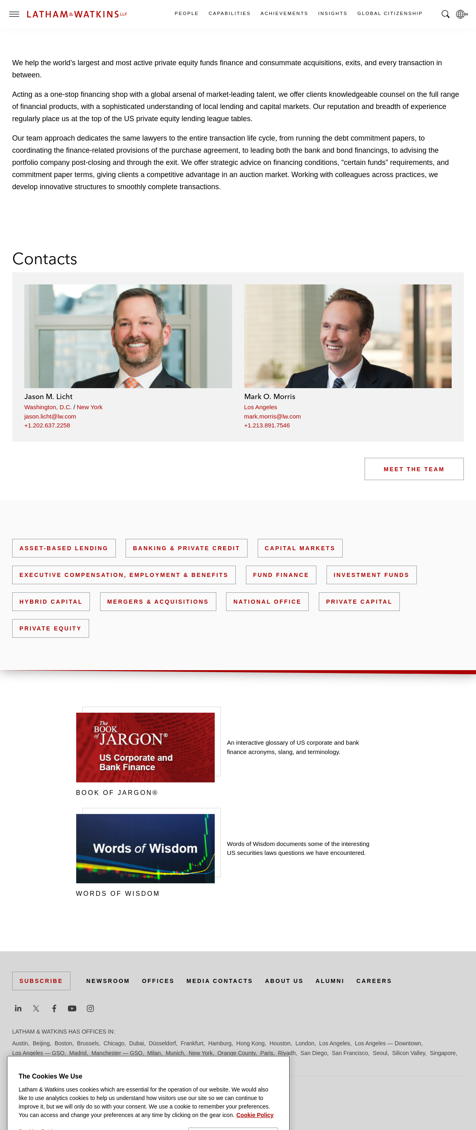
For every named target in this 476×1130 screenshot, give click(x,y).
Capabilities (229, 13)
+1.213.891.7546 (267, 425)
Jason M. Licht (48, 396)
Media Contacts (219, 981)
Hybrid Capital (51, 601)
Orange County (237, 1053)
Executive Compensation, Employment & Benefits (123, 575)
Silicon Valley (408, 1053)
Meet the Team (414, 469)
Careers (374, 981)
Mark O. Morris (269, 396)
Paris (266, 1053)
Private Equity (50, 628)
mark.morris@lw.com (272, 416)
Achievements (283, 13)
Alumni (330, 981)
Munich (175, 1053)
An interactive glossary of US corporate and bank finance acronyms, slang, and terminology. (293, 747)
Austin (20, 1043)
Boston (64, 1043)
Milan (154, 1053)
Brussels (88, 1043)
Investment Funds (372, 575)
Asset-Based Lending (64, 548)
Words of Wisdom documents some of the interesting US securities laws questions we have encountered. (298, 848)
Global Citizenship (389, 13)
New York (89, 407)
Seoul (380, 1053)
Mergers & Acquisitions (158, 601)
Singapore (443, 1053)
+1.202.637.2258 (47, 425)
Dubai (136, 1043)
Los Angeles (260, 407)
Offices (158, 981)
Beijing (41, 1043)
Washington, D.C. (48, 407)
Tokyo (43, 1063)
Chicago (114, 1043)
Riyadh (287, 1053)
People (186, 13)
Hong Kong (250, 1043)
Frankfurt (192, 1043)
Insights (332, 13)
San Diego (314, 1053)
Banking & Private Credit (186, 548)
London (304, 1043)
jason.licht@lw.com (50, 416)
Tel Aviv (21, 1063)
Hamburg (220, 1043)
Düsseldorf (162, 1043)
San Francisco (350, 1053)
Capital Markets (300, 548)
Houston (279, 1043)
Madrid (78, 1053)
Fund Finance (281, 575)
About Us (284, 981)
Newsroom (108, 981)
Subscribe (41, 981)
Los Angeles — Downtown (388, 1043)
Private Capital (359, 601)
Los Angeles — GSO (38, 1053)
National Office (267, 601)
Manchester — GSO (117, 1053)
